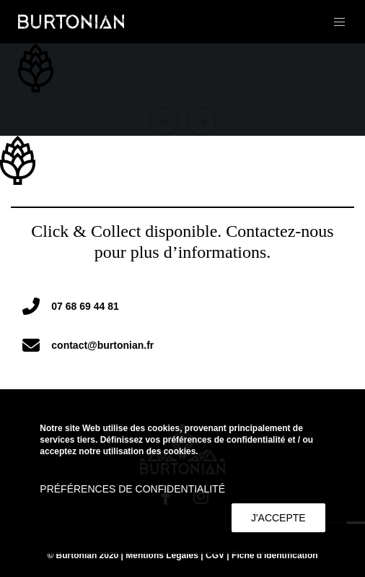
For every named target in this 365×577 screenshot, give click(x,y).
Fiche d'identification (275, 555)
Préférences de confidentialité (132, 489)
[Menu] (335, 21)
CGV (215, 555)
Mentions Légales (162, 555)
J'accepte (278, 518)
